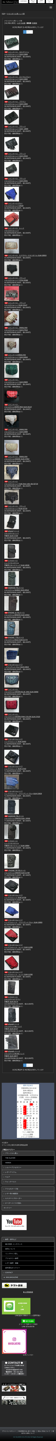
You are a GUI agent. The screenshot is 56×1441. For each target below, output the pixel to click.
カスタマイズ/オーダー (13, 1198)
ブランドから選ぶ (11, 1153)
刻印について (10, 1249)
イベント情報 (28, 1134)
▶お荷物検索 (28, 1292)
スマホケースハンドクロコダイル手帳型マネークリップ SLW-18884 (16, 843)
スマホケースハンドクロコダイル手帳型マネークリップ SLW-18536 (16, 563)
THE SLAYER (10, 1158)
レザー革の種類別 (11, 1194)
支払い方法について (44, 1431)
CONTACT (8, 1273)
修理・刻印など (10, 1239)
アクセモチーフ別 (11, 1189)
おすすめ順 (21, 23)
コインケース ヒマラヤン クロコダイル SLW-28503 (25, 255)
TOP (3, 14)
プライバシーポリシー (9, 1431)
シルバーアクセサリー (12, 1167)
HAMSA (8, 1163)
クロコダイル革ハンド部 (16, 14)
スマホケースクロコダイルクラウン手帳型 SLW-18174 (12, 999)
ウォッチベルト (10, 1182)
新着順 (34, 23)
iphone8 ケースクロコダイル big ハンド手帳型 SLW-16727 (13, 1026)
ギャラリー (8, 1208)
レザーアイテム (10, 1172)
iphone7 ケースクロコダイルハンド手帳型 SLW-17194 (11, 533)
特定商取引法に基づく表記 (26, 1431)
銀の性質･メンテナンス (13, 1244)
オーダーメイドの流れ (12, 1203)
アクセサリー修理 (11, 1258)
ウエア (7, 1177)
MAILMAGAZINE (11, 1277)
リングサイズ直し (11, 1253)
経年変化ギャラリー (12, 1268)
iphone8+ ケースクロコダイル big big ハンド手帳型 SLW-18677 (14, 1053)
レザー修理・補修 (11, 1263)
